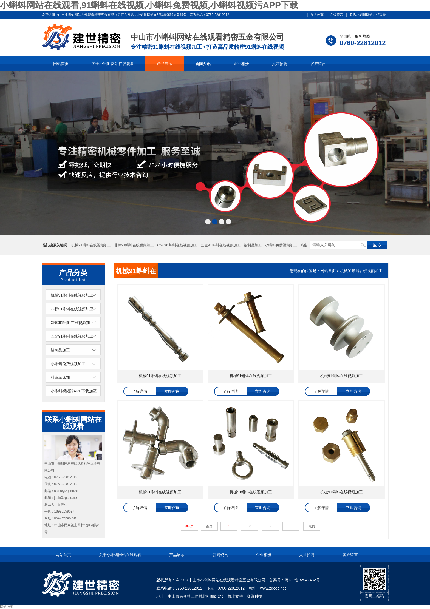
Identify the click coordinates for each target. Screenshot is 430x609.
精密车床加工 (62, 377)
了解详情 (139, 391)
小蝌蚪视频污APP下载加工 (74, 391)
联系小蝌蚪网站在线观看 (368, 15)
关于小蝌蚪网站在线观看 (113, 63)
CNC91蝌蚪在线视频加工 (177, 245)
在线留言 (336, 15)
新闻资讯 (203, 63)
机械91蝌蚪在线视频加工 (91, 245)
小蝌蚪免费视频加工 (281, 245)
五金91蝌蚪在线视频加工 (220, 245)
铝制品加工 (253, 245)
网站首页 (61, 63)
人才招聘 (279, 63)
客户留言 (318, 63)
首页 (209, 526)
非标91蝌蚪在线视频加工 (134, 245)
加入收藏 (317, 15)
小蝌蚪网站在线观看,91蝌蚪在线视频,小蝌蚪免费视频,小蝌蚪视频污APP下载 (149, 5)
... (291, 526)
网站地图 (6, 607)
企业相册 (241, 63)
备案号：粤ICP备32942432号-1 (296, 580)
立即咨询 (172, 391)
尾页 (312, 526)
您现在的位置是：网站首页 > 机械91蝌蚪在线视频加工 (336, 271)
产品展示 (164, 63)
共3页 (189, 526)
